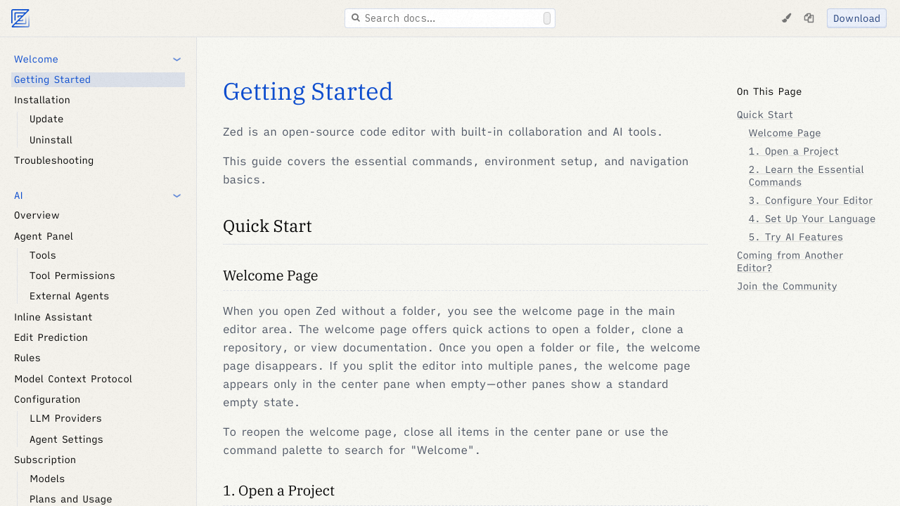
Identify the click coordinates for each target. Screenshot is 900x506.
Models (47, 478)
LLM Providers (66, 418)
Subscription (45, 459)
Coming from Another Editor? (790, 261)
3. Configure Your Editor (811, 200)
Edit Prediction (51, 337)
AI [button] (18, 195)
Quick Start (267, 225)
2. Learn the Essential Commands (806, 175)
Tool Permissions (72, 275)
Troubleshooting (54, 160)
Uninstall (51, 140)
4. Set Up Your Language (812, 218)
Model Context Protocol (73, 378)
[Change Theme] (786, 18)
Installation (42, 99)
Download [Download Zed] (856, 18)
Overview (37, 215)
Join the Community (787, 286)
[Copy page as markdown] (808, 18)
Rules (27, 357)
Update (46, 118)
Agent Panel (43, 236)
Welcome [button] (36, 59)
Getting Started (52, 79)
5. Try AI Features (796, 237)
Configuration (47, 399)
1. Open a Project (279, 490)
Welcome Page (271, 275)
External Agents (69, 296)
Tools (43, 255)
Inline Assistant (53, 317)
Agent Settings (66, 439)
